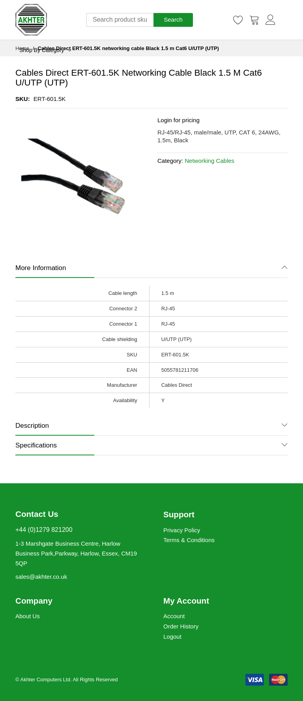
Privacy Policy (181, 530)
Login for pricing (178, 120)
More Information (40, 268)
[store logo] (31, 19)
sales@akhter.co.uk (41, 576)
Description (32, 425)
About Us (27, 616)
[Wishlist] (238, 19)
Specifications (36, 445)
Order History (180, 626)
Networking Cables (209, 160)
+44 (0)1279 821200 (44, 529)
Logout (172, 636)
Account (174, 616)
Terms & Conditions (189, 540)
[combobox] (119, 20)
